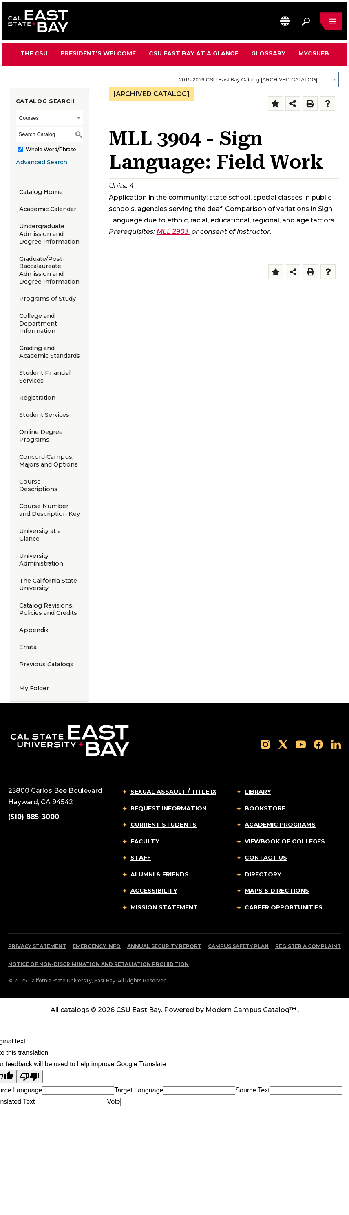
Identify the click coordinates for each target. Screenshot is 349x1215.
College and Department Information (38, 323)
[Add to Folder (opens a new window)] (275, 103)
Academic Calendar (47, 209)
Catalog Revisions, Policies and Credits (48, 609)
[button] (285, 21)
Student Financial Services (45, 376)
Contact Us (266, 857)
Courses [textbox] (29, 118)
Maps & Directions (277, 890)
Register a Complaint (308, 946)
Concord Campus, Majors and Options (48, 460)
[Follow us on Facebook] (318, 744)
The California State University (48, 584)
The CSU (34, 53)
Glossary (268, 53)
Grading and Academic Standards (49, 351)
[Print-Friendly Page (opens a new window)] (310, 103)
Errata (28, 647)
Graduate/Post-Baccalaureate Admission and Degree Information (49, 270)
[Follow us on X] (283, 744)
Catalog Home (41, 192)
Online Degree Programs (41, 435)
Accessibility (153, 890)
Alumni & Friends (159, 874)
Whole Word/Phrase (51, 149)
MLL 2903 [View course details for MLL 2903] (173, 232)
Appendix (34, 630)
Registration (37, 397)
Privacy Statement (37, 946)
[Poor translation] (30, 1076)
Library (258, 791)
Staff (140, 857)
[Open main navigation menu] (331, 21)
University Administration (41, 559)
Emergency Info (97, 946)
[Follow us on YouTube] (301, 744)
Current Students (163, 824)
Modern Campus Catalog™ (251, 1010)
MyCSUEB (313, 53)
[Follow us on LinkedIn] (336, 744)
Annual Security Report (164, 946)
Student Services (44, 414)
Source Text (252, 1090)
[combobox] (257, 79)
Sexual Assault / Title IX (173, 791)
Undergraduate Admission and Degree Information (49, 233)
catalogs (74, 1010)
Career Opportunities (283, 907)
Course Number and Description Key (49, 509)
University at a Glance (40, 534)
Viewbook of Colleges (285, 841)
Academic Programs (280, 824)
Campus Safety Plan (238, 946)
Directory (263, 874)
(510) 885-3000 (33, 817)
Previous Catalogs (46, 664)
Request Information (168, 808)
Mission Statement (164, 907)
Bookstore (265, 808)
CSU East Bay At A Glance (193, 53)
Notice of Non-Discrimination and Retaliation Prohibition (98, 964)
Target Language (138, 1090)
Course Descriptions (38, 485)
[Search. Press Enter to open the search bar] (305, 21)
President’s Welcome (98, 53)
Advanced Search (41, 162)
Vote (113, 1101)
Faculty (144, 841)
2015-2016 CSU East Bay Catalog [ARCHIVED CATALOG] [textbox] (248, 80)
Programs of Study (47, 298)
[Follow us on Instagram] (265, 744)
